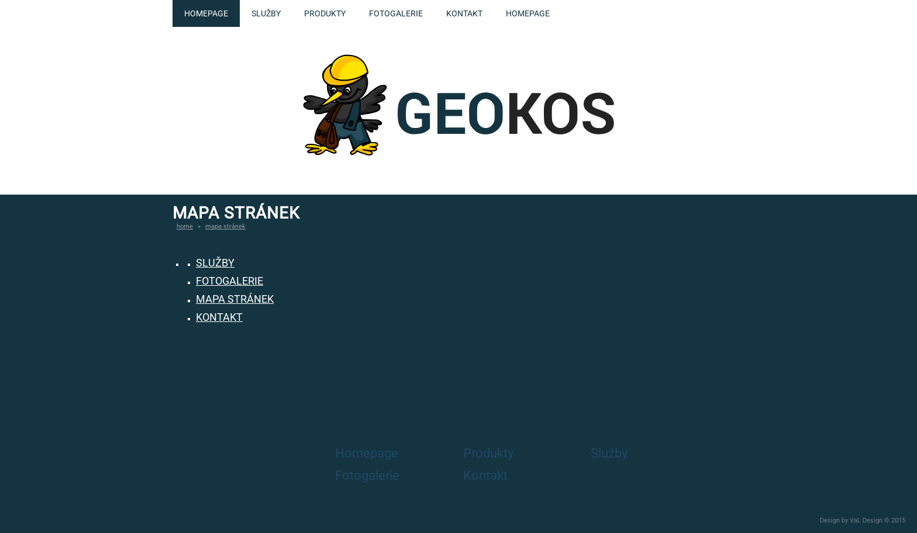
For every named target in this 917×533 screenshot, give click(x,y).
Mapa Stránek (235, 299)
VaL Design (866, 520)
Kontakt (464, 13)
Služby (266, 13)
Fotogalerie (396, 13)
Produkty (325, 13)
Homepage (206, 13)
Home (185, 226)
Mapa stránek (225, 226)
